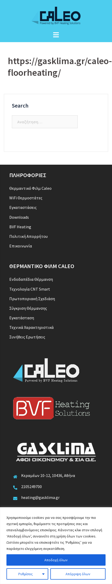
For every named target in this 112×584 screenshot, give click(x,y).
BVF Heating (20, 226)
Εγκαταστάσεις (23, 207)
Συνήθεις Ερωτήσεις (27, 336)
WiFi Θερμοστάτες (25, 197)
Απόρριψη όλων (78, 574)
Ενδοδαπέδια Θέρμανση (31, 279)
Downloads (19, 217)
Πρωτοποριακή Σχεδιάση (32, 298)
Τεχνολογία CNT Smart (29, 289)
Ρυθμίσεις (25, 574)
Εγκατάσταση (21, 317)
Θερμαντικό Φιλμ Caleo (30, 188)
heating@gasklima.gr (40, 497)
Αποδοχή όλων (56, 560)
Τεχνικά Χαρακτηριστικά (31, 327)
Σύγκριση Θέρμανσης (28, 308)
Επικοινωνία (20, 245)
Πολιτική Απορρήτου (28, 236)
